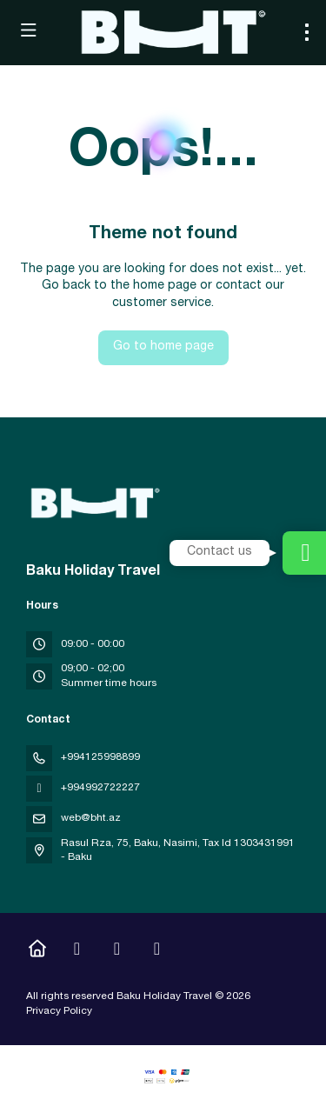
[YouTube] (117, 951)
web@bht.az (91, 818)
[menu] (306, 32)
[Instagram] (77, 951)
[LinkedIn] (157, 951)
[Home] (37, 951)
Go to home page (163, 347)
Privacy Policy (59, 1011)
